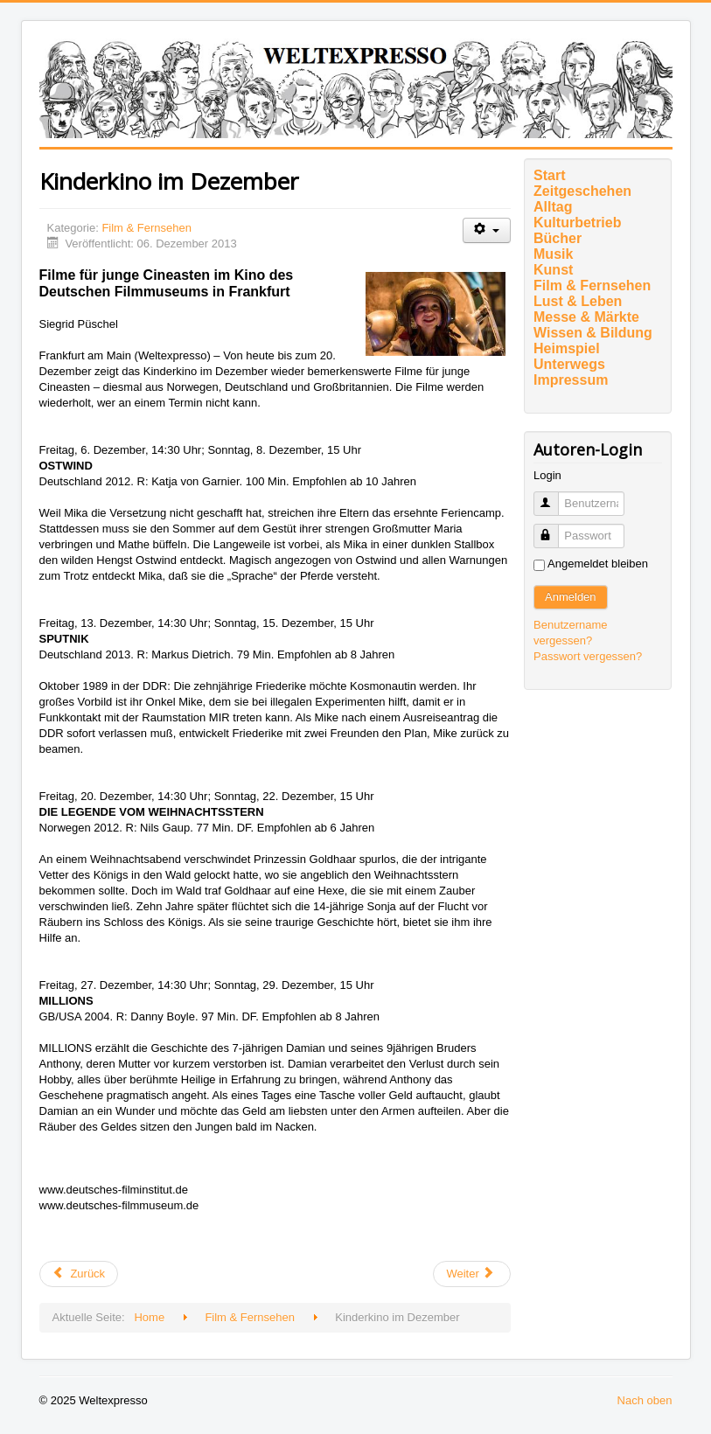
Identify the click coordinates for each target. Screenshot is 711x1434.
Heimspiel (566, 348)
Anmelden (570, 596)
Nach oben (645, 1400)
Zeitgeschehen (582, 191)
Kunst (553, 269)
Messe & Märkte (586, 317)
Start (549, 175)
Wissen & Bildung (592, 332)
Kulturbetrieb (577, 222)
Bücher (557, 238)
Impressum (570, 379)
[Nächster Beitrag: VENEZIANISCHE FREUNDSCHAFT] (471, 1274)
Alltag (552, 206)
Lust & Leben (577, 301)
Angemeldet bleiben (597, 563)
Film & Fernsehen (146, 227)
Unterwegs (569, 364)
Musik (553, 254)
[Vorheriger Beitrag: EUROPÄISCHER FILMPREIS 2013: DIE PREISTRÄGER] (79, 1274)
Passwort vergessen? (587, 656)
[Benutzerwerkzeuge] (487, 230)
